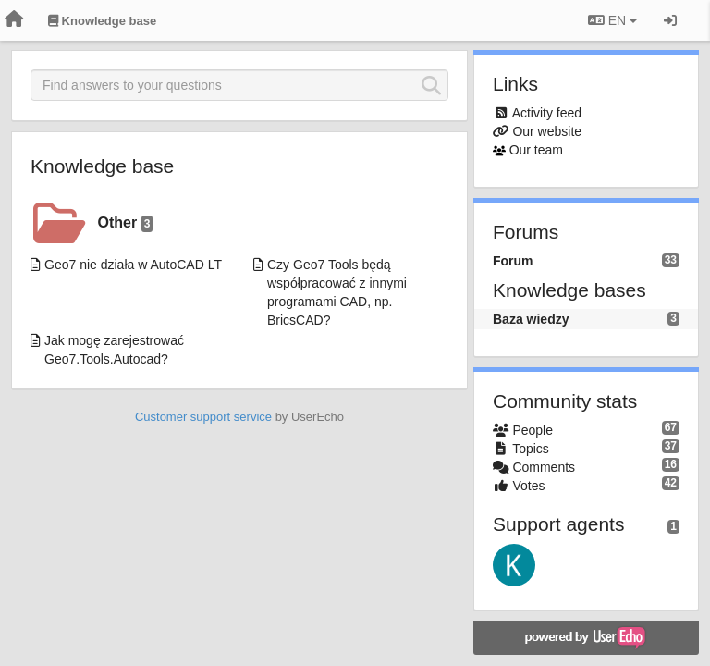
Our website (546, 131)
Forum (513, 260)
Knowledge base (102, 166)
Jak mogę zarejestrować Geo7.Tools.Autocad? (114, 349)
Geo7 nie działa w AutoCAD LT (133, 264)
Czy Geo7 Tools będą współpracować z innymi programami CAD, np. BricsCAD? (337, 292)
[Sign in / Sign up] (670, 20)
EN (612, 20)
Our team (536, 149)
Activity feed (546, 112)
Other (125, 223)
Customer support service (203, 417)
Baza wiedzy (531, 319)
